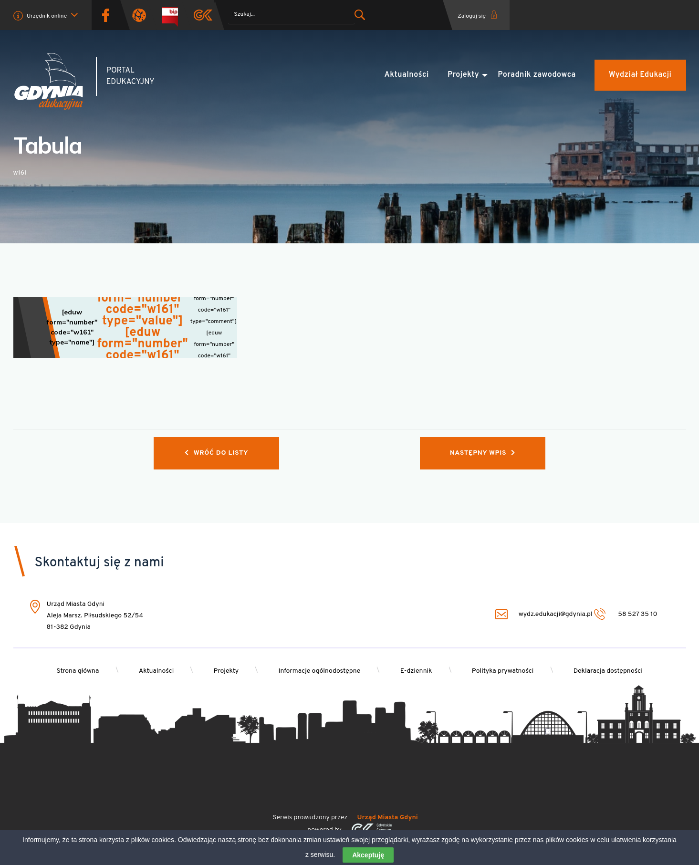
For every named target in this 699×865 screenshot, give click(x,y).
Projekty (463, 75)
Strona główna (77, 671)
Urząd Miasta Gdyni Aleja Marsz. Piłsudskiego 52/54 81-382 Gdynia (95, 616)
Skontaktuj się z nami (99, 563)
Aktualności (407, 75)
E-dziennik (416, 671)
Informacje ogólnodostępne (319, 671)
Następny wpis (482, 453)
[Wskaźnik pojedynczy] (125, 327)
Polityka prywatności (503, 671)
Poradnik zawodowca (536, 75)
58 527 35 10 (625, 614)
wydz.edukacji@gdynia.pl (544, 614)
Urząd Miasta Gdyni (387, 817)
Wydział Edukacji (640, 75)
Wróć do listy (216, 453)
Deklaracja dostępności (608, 671)
